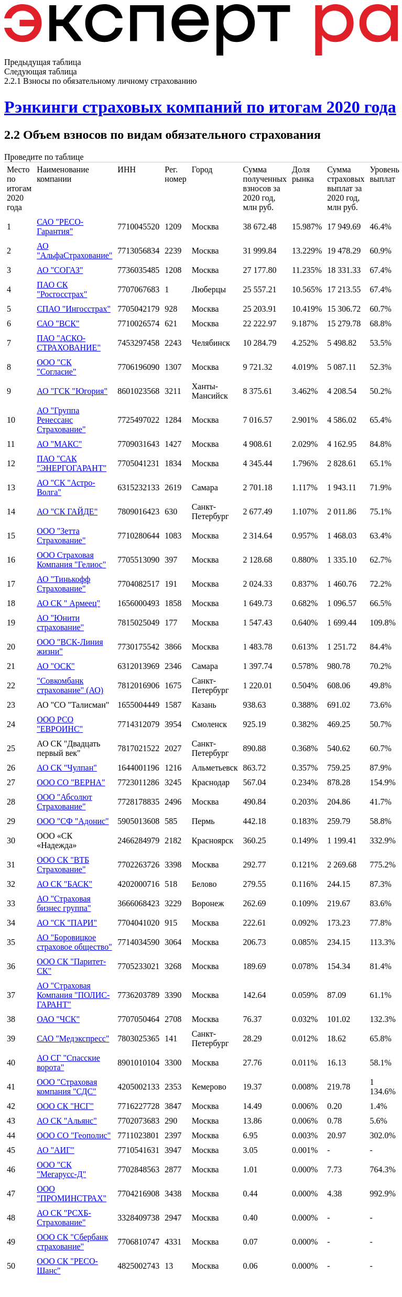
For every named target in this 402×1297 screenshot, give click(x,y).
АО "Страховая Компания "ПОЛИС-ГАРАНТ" (73, 995)
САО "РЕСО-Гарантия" (60, 226)
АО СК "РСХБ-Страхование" (64, 1217)
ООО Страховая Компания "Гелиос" (71, 560)
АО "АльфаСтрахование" (74, 250)
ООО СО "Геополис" (74, 1135)
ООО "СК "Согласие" (56, 367)
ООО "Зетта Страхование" (61, 535)
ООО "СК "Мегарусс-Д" (61, 1169)
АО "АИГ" (55, 1150)
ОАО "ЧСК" (58, 1019)
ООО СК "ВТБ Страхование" (63, 864)
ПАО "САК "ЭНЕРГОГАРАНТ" (71, 463)
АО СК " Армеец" (68, 603)
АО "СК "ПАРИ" (67, 922)
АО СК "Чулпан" (67, 767)
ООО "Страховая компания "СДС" (67, 1087)
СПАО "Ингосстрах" (74, 308)
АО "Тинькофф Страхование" (63, 584)
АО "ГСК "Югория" (72, 391)
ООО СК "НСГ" (65, 1106)
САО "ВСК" (58, 323)
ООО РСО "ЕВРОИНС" (60, 724)
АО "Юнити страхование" (60, 622)
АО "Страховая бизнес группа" (64, 903)
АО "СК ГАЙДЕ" (67, 511)
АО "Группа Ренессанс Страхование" (61, 420)
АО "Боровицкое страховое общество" (74, 942)
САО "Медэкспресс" (73, 1038)
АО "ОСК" (55, 666)
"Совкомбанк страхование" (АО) (70, 685)
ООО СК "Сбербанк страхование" (72, 1242)
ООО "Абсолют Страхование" (64, 802)
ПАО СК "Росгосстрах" (62, 289)
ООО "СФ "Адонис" (73, 821)
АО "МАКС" (59, 443)
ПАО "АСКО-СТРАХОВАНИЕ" (69, 343)
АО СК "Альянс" (67, 1120)
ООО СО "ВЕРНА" (71, 782)
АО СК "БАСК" (64, 884)
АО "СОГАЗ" (60, 270)
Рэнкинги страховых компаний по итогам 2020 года (200, 106)
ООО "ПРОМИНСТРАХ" (71, 1193)
